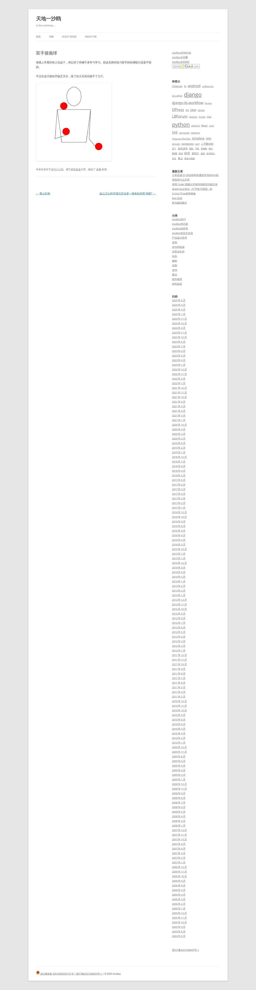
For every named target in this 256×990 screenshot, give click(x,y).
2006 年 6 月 (178, 885)
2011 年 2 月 (178, 696)
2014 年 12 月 (179, 563)
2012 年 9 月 (178, 613)
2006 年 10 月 (179, 876)
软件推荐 (177, 279)
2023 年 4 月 (178, 360)
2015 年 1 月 (178, 558)
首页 (38, 36)
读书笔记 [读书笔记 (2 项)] (210, 153)
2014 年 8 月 (178, 567)
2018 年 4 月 (178, 470)
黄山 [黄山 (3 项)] (180, 158)
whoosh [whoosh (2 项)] (176, 144)
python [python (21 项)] (181, 124)
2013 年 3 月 (178, 586)
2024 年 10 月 (179, 323)
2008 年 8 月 (178, 798)
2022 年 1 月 (178, 383)
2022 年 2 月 (178, 378)
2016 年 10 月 (179, 517)
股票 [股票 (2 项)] (203, 153)
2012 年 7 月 (178, 622)
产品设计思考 (179, 237)
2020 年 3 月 (178, 434)
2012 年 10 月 (179, 609)
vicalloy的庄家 (180, 224)
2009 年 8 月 (178, 756)
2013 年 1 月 (178, 595)
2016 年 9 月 (178, 521)
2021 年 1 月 (178, 420)
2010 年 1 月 (178, 742)
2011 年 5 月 (178, 687)
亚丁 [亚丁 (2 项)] (174, 148)
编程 (174, 260)
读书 (174, 270)
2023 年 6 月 (178, 351)
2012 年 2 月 (178, 646)
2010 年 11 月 (179, 705)
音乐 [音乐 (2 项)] (174, 158)
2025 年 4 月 (178, 305)
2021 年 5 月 (178, 406)
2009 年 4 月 (178, 770)
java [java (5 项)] (193, 110)
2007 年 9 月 (178, 844)
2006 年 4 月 (178, 894)
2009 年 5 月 (178, 765)
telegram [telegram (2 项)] (195, 133)
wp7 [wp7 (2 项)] (197, 144)
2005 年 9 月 (178, 927)
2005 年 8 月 (178, 931)
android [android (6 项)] (194, 86)
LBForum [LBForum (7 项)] (180, 116)
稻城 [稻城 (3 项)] (174, 153)
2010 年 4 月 (178, 733)
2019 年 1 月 (178, 452)
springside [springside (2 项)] (184, 133)
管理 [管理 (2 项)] (181, 153)
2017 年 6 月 (178, 484)
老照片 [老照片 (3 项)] (195, 153)
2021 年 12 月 (179, 388)
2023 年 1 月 (178, 364)
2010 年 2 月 (178, 738)
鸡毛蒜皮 (76, 169)
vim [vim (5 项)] (208, 138)
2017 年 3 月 (178, 498)
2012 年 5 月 (178, 632)
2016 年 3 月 (178, 540)
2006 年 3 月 (178, 899)
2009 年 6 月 (178, 761)
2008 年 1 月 (178, 825)
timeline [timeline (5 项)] (198, 138)
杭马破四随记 (179, 202)
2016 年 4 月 (178, 535)
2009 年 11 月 (179, 751)
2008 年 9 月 (178, 793)
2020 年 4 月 (178, 429)
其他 (174, 242)
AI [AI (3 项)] (185, 86)
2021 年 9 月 (178, 401)
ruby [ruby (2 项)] (211, 125)
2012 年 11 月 (179, 604)
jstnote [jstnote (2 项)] (201, 110)
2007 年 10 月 (179, 839)
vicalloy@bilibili (180, 62)
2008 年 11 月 (179, 788)
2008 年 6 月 (178, 807)
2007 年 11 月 (179, 834)
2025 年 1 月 (178, 314)
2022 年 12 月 (179, 369)
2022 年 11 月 (179, 374)
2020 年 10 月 (179, 424)
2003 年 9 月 (178, 936)
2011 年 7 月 (178, 678)
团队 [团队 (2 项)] (191, 148)
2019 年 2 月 (178, 447)
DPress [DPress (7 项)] (178, 109)
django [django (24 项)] (193, 94)
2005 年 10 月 (179, 922)
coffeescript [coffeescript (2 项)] (207, 86)
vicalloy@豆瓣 (180, 57)
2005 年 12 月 (179, 913)
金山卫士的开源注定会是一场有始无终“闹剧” (127, 193)
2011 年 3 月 (178, 692)
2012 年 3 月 (178, 641)
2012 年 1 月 (178, 650)
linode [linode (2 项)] (202, 117)
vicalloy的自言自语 (182, 233)
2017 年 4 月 (178, 493)
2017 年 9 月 (178, 480)
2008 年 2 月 (178, 821)
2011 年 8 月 (178, 673)
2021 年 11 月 (179, 392)
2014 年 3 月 (178, 576)
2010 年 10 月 (179, 710)
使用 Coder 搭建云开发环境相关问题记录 (194, 184)
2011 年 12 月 (179, 655)
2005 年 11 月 (179, 917)
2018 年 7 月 (178, 461)
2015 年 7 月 (178, 553)
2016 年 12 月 (179, 512)
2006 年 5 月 (178, 890)
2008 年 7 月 (178, 802)
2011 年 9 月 (178, 669)
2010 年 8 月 (178, 719)
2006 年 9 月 (178, 880)
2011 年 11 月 (179, 659)
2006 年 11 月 (179, 871)
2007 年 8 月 (178, 848)
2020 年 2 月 (178, 438)
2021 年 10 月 (179, 397)
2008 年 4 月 (178, 816)
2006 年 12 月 (179, 867)
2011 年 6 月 (178, 682)
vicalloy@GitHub (181, 52)
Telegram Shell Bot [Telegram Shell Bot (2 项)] (181, 138)
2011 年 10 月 (179, 664)
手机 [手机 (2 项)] (197, 148)
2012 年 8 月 (178, 618)
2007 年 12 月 (179, 830)
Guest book (69, 36)
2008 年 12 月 (179, 784)
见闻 (174, 265)
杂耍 (98, 169)
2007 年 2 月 (178, 857)
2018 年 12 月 (179, 457)
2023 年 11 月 (179, 332)
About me (91, 36)
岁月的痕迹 (178, 247)
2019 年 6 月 (178, 443)
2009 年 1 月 (178, 779)
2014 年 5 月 (178, 572)
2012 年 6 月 (178, 627)
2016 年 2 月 (178, 544)
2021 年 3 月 (178, 415)
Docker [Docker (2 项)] (208, 103)
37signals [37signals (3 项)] (177, 86)
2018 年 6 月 (178, 466)
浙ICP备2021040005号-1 (185, 950)
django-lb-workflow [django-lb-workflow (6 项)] (187, 102)
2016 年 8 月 (178, 526)
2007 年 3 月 (178, 853)
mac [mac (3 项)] (209, 116)
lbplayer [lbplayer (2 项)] (193, 117)
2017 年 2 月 (178, 503)
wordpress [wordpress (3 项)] (188, 144)
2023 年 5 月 (178, 355)
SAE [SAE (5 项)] (175, 132)
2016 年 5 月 (178, 530)
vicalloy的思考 (180, 228)
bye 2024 (177, 198)
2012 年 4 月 (178, 636)
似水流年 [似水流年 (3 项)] (183, 148)
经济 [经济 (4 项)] (187, 153)
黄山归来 (43, 193)
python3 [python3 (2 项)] (195, 125)
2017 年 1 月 (178, 507)
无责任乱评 (178, 251)
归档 (51, 36)
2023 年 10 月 (179, 337)
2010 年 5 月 (178, 728)
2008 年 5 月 (178, 811)
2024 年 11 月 (179, 318)
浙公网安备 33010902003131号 (55, 973)
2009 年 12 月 (179, 747)
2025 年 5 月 (178, 300)
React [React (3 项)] (204, 125)
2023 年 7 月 (178, 346)
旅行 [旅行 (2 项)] (211, 148)
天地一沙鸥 (48, 18)
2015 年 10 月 (179, 549)
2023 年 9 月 (178, 341)
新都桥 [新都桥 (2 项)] (204, 148)
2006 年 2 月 (178, 904)
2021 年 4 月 (178, 411)
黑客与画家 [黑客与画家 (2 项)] (189, 158)
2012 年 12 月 (179, 599)
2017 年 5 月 (178, 489)
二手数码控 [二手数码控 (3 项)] (207, 144)
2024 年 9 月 (178, 328)
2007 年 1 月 (178, 862)
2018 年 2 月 (178, 475)
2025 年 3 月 (178, 309)
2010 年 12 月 (179, 701)
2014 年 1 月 (178, 581)
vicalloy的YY (179, 219)
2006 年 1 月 (178, 908)
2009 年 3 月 (178, 775)
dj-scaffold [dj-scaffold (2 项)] (177, 95)
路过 (174, 274)
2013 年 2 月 (178, 590)
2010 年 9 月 (178, 715)
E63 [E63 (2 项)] (187, 110)
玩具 (174, 256)
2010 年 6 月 (178, 724)
